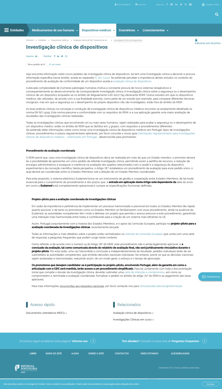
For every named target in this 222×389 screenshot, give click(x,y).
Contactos (122, 353)
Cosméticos (127, 30)
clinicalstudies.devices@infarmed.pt (161, 286)
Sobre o (96, 353)
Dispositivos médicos (96, 30)
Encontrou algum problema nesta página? (58, 340)
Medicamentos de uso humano (53, 30)
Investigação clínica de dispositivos (128, 40)
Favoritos (140, 4)
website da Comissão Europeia (143, 233)
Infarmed (29, 40)
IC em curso (55, 64)
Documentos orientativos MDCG (45, 312)
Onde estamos (149, 353)
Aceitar (210, 384)
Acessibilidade (180, 353)
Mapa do (54, 353)
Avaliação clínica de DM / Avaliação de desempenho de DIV (91, 40)
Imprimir (31, 56)
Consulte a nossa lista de (164, 340)
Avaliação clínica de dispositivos (132, 312)
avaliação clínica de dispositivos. (132, 81)
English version (210, 4)
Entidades (14, 30)
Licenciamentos (154, 30)
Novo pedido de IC (36, 64)
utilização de (130, 384)
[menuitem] (123, 4)
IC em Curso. (102, 77)
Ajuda (75, 353)
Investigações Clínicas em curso (132, 319)
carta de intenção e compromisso (144, 272)
